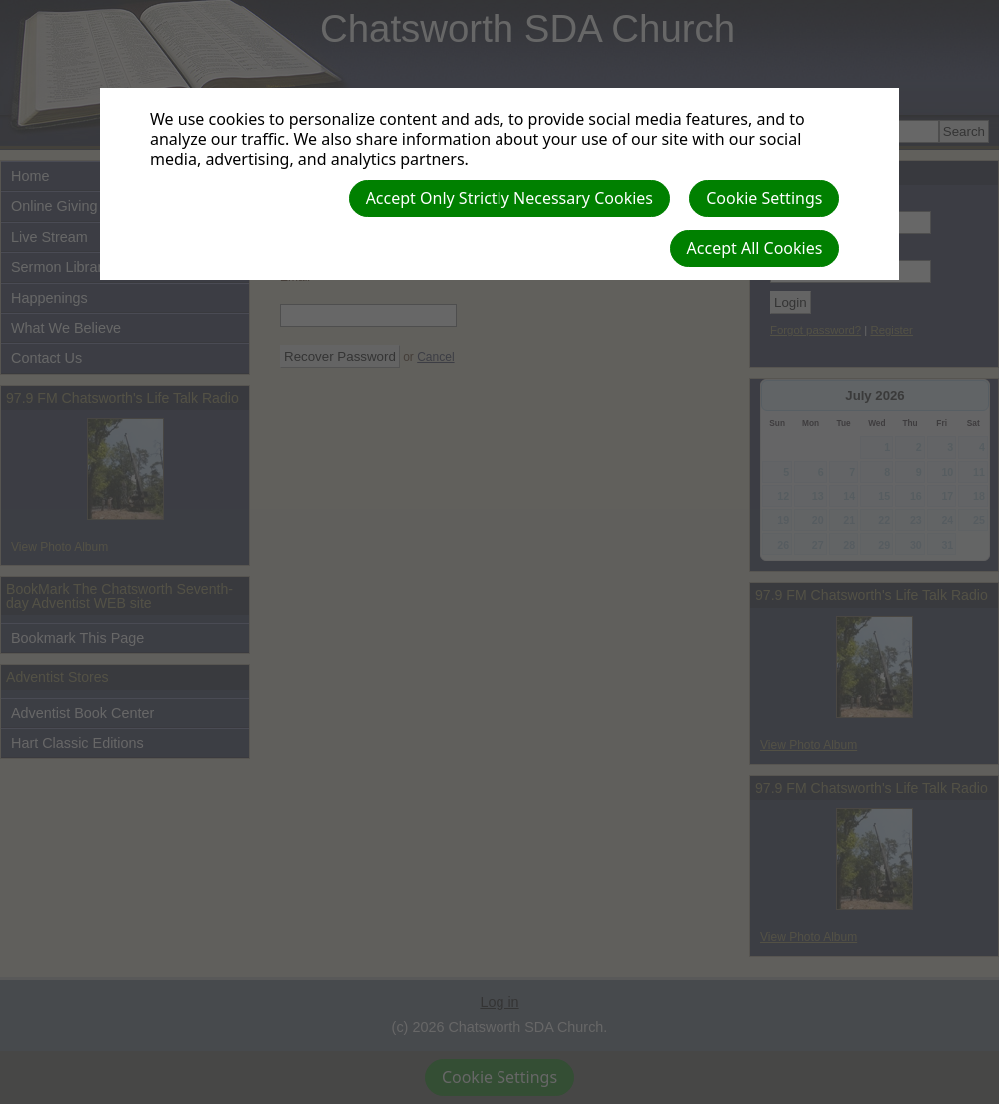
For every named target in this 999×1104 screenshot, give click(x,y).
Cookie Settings (764, 198)
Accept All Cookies (755, 248)
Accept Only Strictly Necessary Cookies (509, 198)
